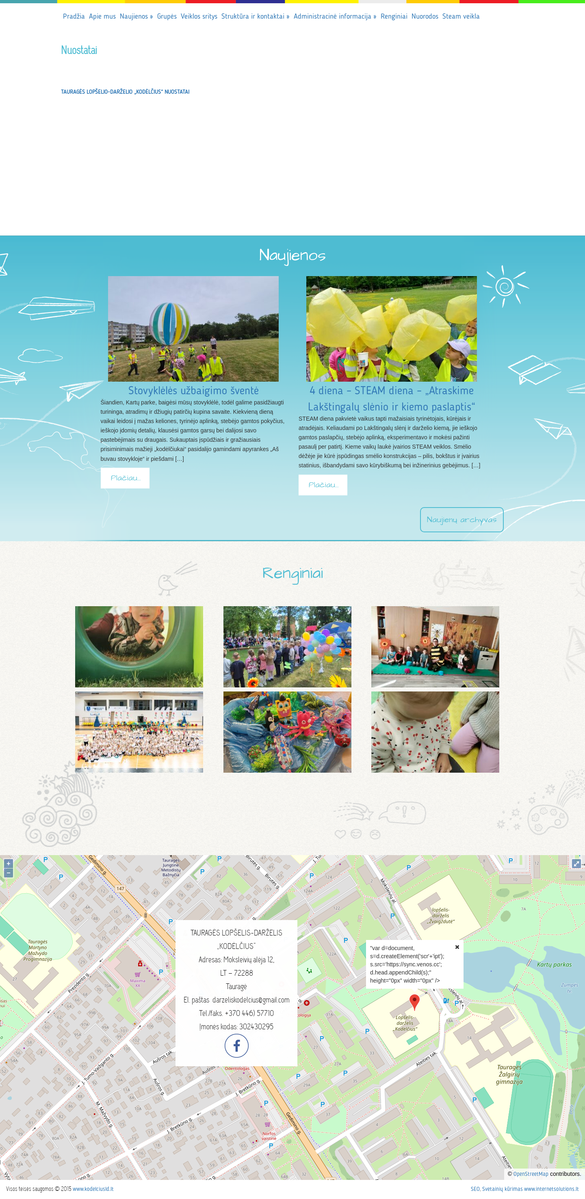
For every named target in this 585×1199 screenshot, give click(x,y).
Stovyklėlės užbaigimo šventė (193, 391)
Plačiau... (126, 478)
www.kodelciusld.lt (93, 1189)
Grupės (167, 16)
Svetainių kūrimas (502, 1189)
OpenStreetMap (531, 1174)
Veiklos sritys (199, 16)
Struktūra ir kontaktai (255, 16)
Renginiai (394, 16)
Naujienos (136, 16)
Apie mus (102, 16)
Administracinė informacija (335, 16)
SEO (475, 1189)
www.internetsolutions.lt (551, 1189)
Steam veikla (461, 16)
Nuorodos (425, 16)
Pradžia (74, 16)
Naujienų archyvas (462, 519)
